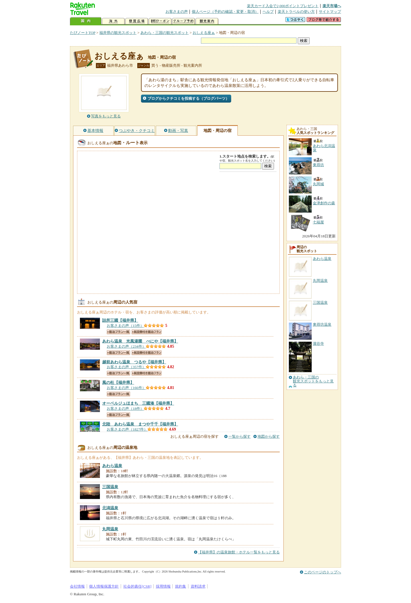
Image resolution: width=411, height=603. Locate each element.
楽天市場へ (332, 6)
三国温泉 (320, 302)
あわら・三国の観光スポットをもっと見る (313, 381)
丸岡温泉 (320, 280)
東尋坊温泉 (322, 324)
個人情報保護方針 (104, 586)
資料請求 (198, 586)
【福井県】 (120, 320)
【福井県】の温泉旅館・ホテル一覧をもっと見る (239, 552)
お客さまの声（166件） (126, 388)
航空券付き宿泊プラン (147, 331)
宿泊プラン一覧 (118, 331)
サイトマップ (330, 11)
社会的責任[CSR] (137, 586)
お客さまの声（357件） (126, 367)
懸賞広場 (136, 21)
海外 (113, 21)
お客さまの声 (177, 11)
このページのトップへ (322, 572)
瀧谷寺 (318, 343)
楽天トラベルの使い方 (296, 11)
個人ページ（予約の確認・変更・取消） (225, 11)
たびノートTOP (82, 32)
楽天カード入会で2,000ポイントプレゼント (283, 6)
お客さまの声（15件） (125, 325)
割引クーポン (160, 21)
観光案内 (207, 21)
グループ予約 (183, 21)
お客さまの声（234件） (126, 346)
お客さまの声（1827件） (127, 429)
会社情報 (77, 586)
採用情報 (163, 586)
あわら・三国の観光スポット (164, 32)
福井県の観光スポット (117, 32)
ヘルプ (268, 11)
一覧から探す (239, 436)
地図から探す (268, 436)
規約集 (180, 586)
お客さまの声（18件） (125, 408)
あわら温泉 (322, 258)
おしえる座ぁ (204, 32)
